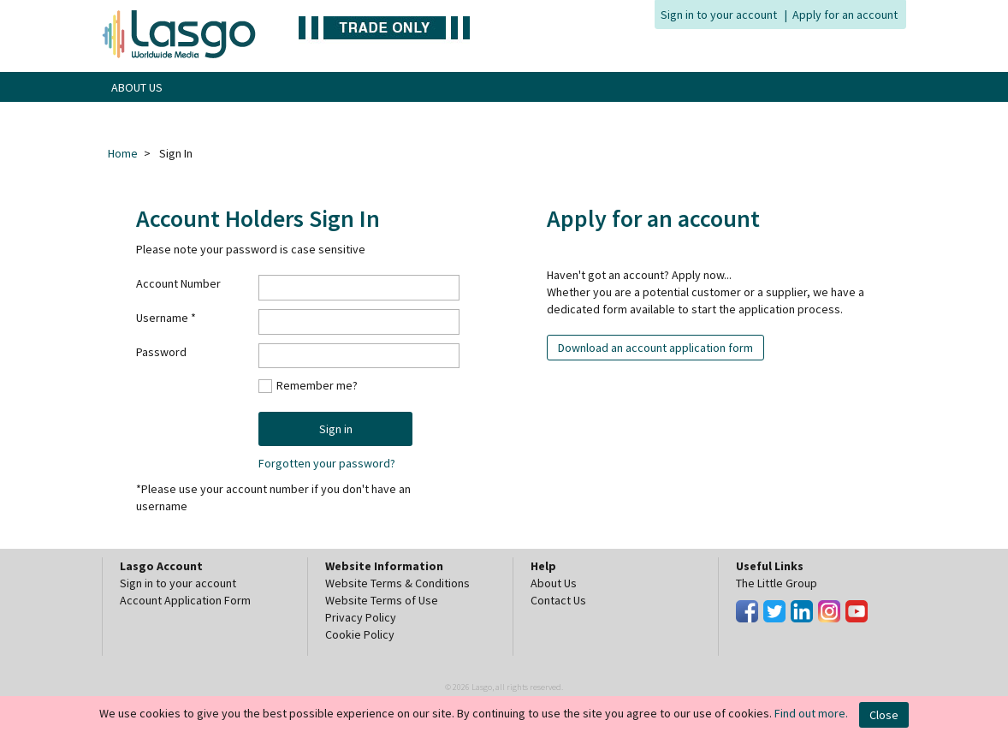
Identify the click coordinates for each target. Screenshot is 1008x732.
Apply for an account (845, 14)
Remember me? (317, 384)
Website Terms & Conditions (397, 583)
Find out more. (811, 713)
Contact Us (558, 600)
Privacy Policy (360, 617)
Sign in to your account (719, 14)
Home (123, 153)
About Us (554, 583)
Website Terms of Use (381, 600)
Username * (166, 317)
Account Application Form (185, 600)
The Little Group (776, 583)
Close (883, 715)
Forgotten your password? (326, 463)
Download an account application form (655, 347)
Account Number (178, 283)
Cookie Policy (359, 634)
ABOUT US (137, 87)
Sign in (336, 429)
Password (161, 352)
